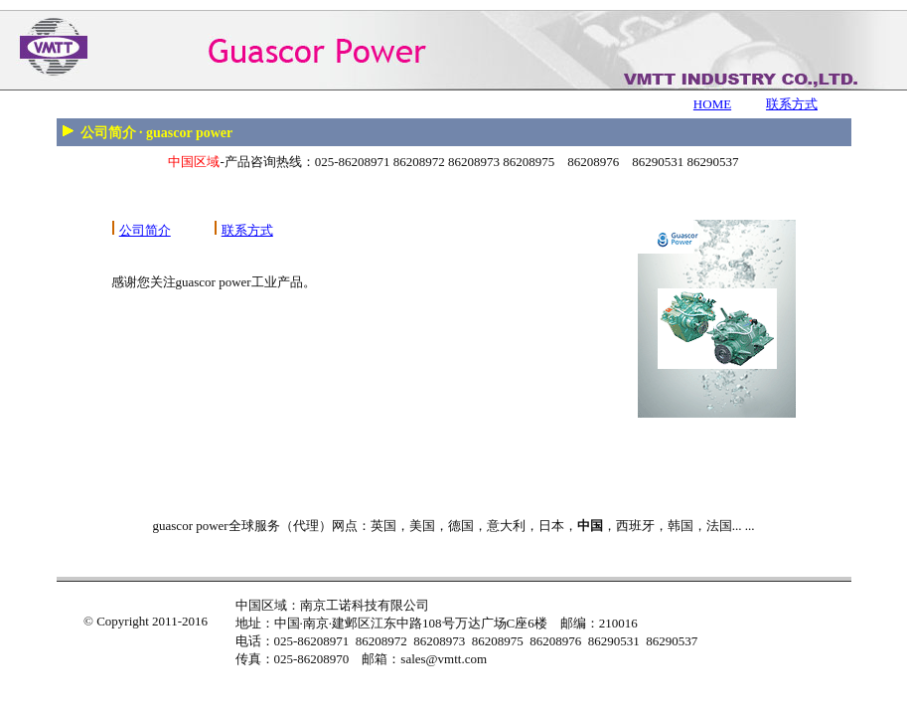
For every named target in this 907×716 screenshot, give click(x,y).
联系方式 (792, 103)
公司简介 (145, 230)
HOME (712, 103)
